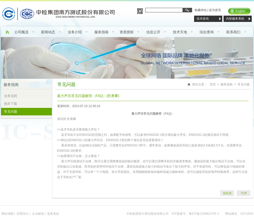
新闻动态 (48, 32)
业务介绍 (75, 32)
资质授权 (127, 32)
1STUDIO (246, 213)
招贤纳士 (23, 213)
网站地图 (8, 213)
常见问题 (10, 111)
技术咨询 (203, 18)
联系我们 (233, 32)
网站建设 (231, 213)
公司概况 (21, 32)
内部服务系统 (235, 18)
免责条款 (53, 213)
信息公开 (153, 32)
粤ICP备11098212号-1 (204, 213)
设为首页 (215, 10)
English (240, 11)
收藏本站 (201, 10)
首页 (213, 84)
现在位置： (199, 84)
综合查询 (207, 32)
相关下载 (10, 104)
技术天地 (180, 32)
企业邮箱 (38, 213)
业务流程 (10, 96)
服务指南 (101, 32)
